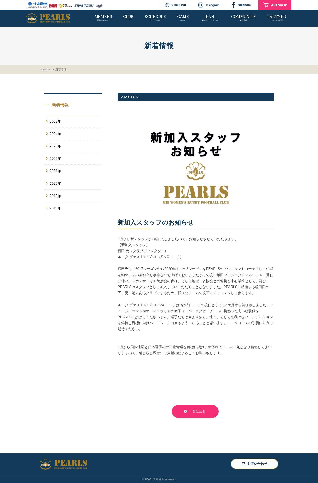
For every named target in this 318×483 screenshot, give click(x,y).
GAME (183, 18)
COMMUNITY (243, 18)
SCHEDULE (155, 18)
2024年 (55, 134)
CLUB (128, 18)
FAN (210, 18)
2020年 (55, 183)
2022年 (55, 158)
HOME (44, 69)
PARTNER (276, 18)
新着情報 (61, 69)
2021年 (55, 171)
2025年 (55, 121)
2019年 (55, 196)
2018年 (55, 208)
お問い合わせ (257, 464)
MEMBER (103, 18)
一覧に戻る (197, 411)
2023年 (55, 146)
